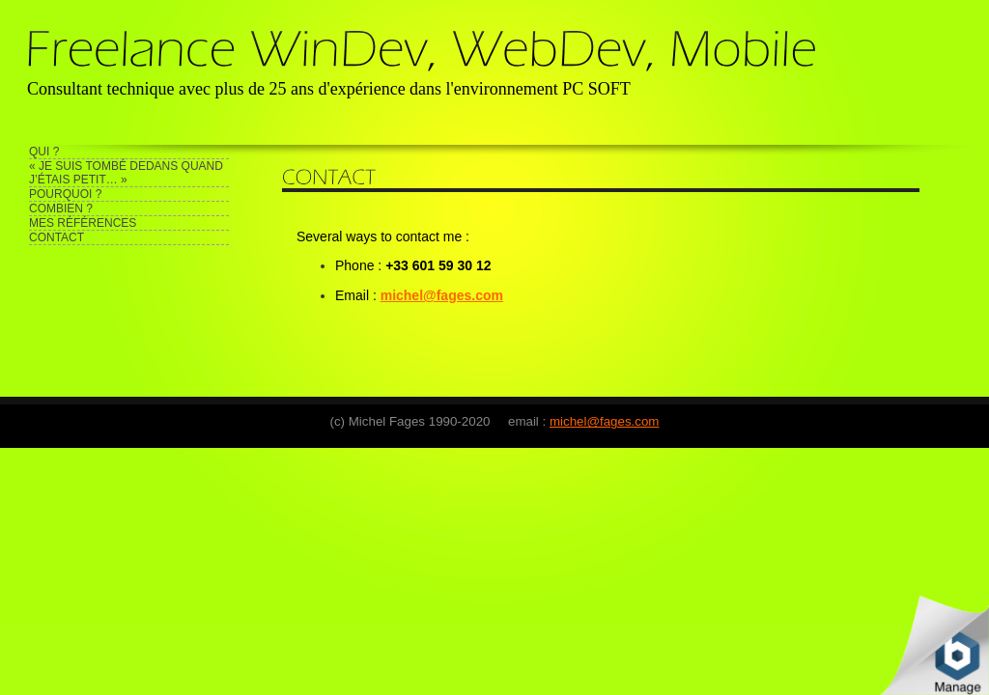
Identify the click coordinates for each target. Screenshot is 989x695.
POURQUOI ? (65, 194)
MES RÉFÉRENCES (82, 223)
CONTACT (56, 237)
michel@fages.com (605, 421)
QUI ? (44, 151)
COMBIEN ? (61, 208)
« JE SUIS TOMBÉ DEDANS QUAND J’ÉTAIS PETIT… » (126, 172)
